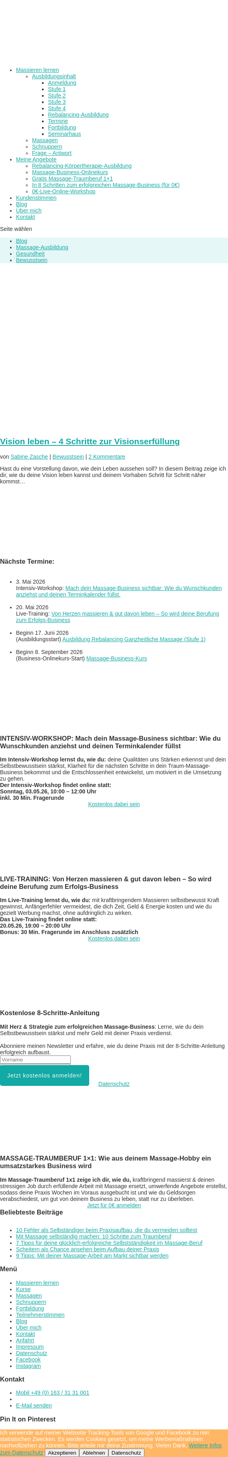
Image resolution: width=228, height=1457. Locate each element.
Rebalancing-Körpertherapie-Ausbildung (82, 166)
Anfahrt (25, 1340)
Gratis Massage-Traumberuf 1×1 (72, 178)
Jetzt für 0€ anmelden (114, 1205)
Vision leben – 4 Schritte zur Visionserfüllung (90, 441)
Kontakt (25, 217)
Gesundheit (30, 253)
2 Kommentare (106, 456)
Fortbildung (62, 127)
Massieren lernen (37, 70)
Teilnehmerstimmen (40, 1315)
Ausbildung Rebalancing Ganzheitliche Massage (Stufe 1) (134, 639)
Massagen (45, 140)
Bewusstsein (32, 260)
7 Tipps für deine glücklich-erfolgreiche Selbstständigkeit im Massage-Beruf (109, 1243)
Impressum (30, 1347)
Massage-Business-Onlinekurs (70, 172)
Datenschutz (114, 1084)
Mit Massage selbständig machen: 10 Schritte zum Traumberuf (93, 1236)
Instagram (28, 1366)
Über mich (29, 210)
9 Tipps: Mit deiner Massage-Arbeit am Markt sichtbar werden (92, 1255)
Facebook (28, 1359)
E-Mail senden (34, 1405)
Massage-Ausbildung (42, 247)
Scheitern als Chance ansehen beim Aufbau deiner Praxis (87, 1249)
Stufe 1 (57, 89)
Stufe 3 (57, 102)
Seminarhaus (64, 134)
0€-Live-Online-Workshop (63, 191)
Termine (58, 121)
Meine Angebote (36, 159)
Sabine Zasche (29, 456)
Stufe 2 (57, 95)
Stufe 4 (57, 108)
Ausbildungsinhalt (54, 76)
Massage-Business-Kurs (116, 658)
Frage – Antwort (52, 153)
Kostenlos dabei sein (114, 804)
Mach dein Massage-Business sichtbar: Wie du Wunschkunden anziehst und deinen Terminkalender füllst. (119, 591)
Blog (21, 204)
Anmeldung (62, 83)
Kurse (23, 1289)
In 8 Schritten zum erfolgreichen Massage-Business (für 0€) (106, 185)
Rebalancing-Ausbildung (78, 114)
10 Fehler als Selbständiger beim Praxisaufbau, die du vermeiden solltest (106, 1230)
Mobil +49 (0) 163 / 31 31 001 (52, 1392)
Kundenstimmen (36, 198)
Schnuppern (47, 146)
